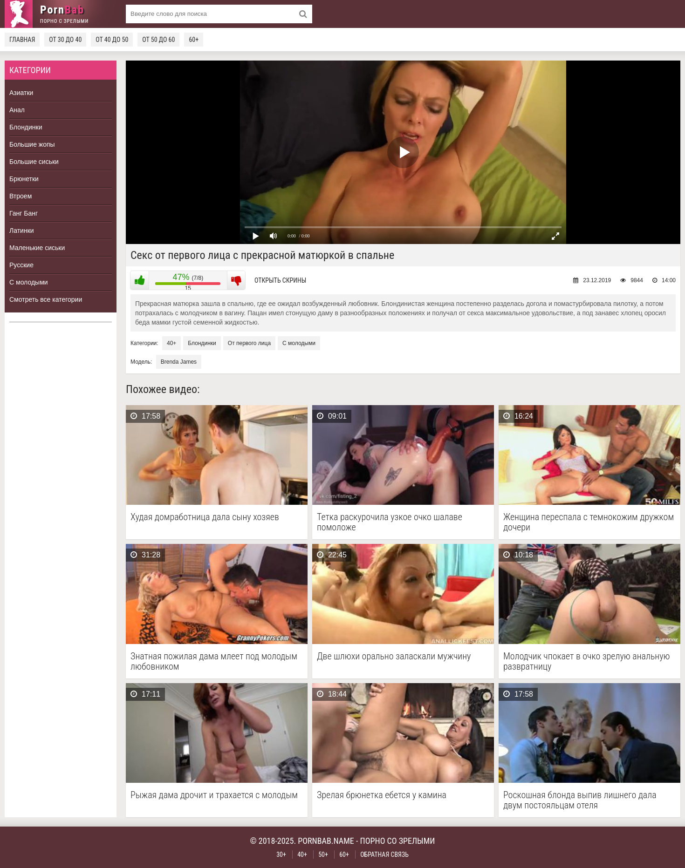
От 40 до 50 (112, 39)
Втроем (20, 196)
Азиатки (21, 92)
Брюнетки (24, 179)
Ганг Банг (23, 213)
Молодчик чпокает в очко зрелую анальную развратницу (586, 661)
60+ (194, 39)
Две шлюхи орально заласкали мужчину (394, 656)
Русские (21, 265)
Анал (17, 110)
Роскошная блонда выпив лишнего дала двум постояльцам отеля (580, 800)
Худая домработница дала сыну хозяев (204, 517)
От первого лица (249, 343)
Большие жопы (32, 144)
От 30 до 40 (65, 39)
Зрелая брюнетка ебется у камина (381, 795)
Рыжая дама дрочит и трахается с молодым (214, 795)
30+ (281, 854)
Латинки (21, 230)
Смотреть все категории (45, 299)
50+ (323, 854)
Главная (22, 39)
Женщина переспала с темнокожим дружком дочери (588, 522)
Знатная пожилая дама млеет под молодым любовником (213, 661)
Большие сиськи (34, 161)
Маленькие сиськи (37, 247)
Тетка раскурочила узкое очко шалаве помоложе (389, 522)
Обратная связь (384, 854)
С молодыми (28, 282)
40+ (171, 343)
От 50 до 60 (158, 39)
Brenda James (179, 362)
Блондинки (25, 127)
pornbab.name (326, 841)
